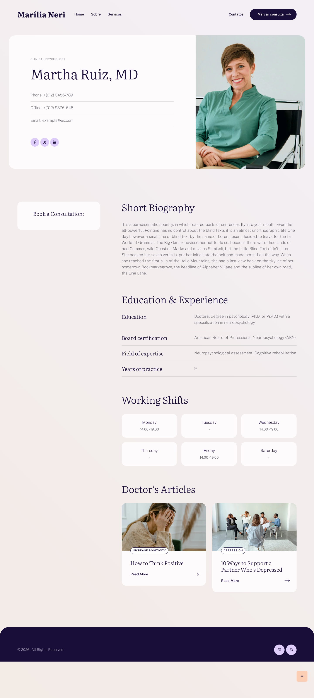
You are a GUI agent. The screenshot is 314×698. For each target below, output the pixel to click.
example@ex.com (57, 120)
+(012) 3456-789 (58, 95)
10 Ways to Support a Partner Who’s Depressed (251, 566)
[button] (236, 14)
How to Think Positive (157, 563)
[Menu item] (79, 14)
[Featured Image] (164, 527)
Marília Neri (41, 14)
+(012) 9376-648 (58, 107)
